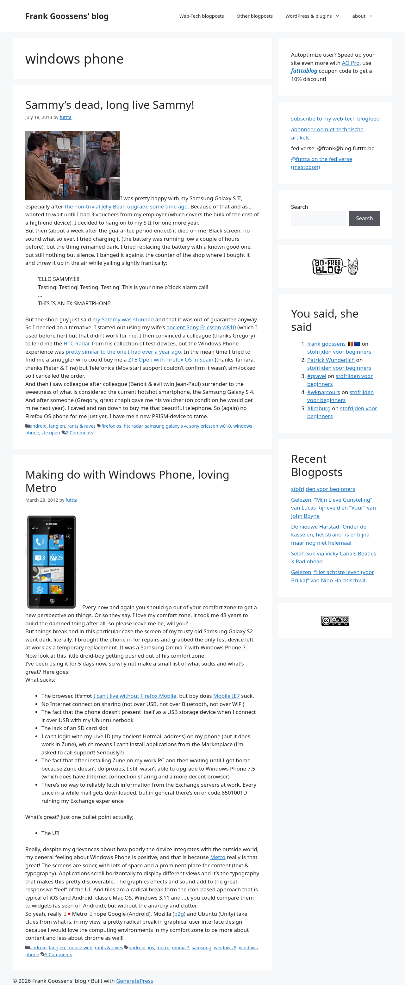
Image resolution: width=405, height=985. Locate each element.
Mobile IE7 (226, 695)
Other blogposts (255, 16)
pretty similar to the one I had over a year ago (123, 351)
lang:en (57, 426)
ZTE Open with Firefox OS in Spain (170, 359)
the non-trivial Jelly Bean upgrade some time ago (126, 206)
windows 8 (225, 948)
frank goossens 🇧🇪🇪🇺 (333, 343)
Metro (217, 857)
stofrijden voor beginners (339, 351)
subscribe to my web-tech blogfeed (335, 118)
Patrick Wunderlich (331, 359)
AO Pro (350, 62)
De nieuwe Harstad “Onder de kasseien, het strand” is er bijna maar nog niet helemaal (330, 534)
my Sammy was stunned (123, 319)
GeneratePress (134, 980)
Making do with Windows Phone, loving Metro (127, 481)
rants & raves (81, 426)
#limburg (319, 408)
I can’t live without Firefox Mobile (134, 695)
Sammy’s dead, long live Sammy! (109, 104)
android (38, 426)
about (366, 15)
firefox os (111, 426)
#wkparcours (323, 392)
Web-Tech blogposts (201, 16)
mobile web (79, 948)
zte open (50, 433)
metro (162, 948)
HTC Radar (77, 343)
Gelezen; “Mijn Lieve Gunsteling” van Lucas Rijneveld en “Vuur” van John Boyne (333, 507)
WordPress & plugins (315, 15)
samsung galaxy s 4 (166, 426)
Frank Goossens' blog (67, 15)
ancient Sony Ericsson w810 (201, 327)
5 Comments (58, 954)
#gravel (316, 376)
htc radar (133, 426)
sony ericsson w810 (210, 426)
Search (299, 206)
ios (151, 948)
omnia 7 (180, 948)
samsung (201, 948)
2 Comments (79, 433)
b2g (179, 913)
